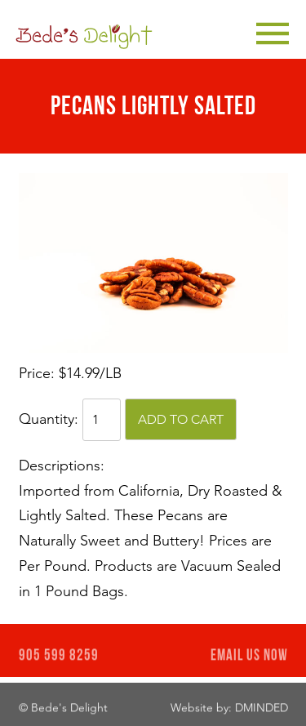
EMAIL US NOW (249, 658)
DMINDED (261, 709)
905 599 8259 (59, 658)
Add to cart (181, 419)
